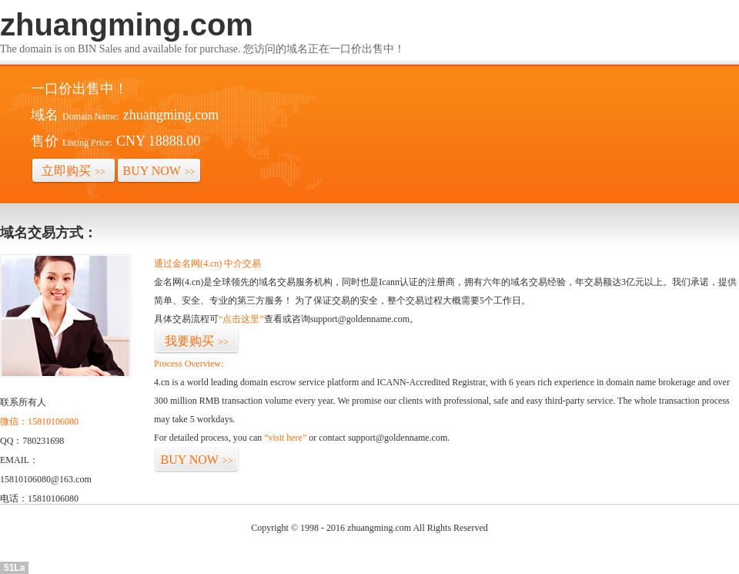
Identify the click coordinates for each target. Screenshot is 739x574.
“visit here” (285, 437)
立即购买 (73, 170)
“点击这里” (241, 319)
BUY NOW (159, 170)
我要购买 (197, 340)
